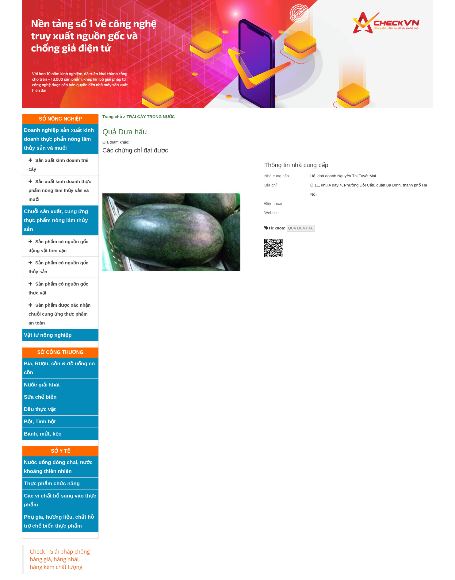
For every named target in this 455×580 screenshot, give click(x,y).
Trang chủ (112, 116)
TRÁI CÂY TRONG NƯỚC (151, 116)
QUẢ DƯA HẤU (301, 228)
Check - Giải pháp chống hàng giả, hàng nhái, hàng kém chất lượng (60, 559)
